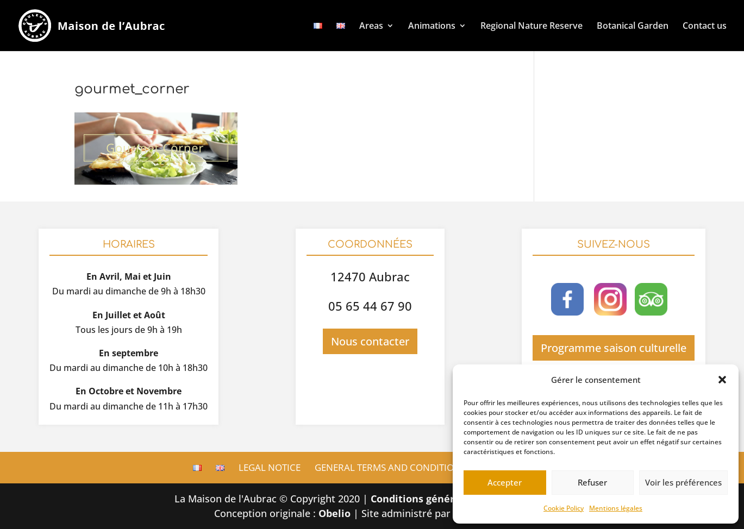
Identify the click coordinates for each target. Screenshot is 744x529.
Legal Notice (270, 467)
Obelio (334, 513)
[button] (722, 379)
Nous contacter (370, 341)
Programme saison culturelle (613, 348)
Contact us (705, 26)
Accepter (504, 482)
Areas (371, 26)
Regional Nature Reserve (531, 26)
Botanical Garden (632, 26)
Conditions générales (422, 498)
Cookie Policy (563, 508)
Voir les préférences (683, 482)
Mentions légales (615, 508)
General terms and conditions (390, 467)
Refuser (592, 482)
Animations (431, 26)
